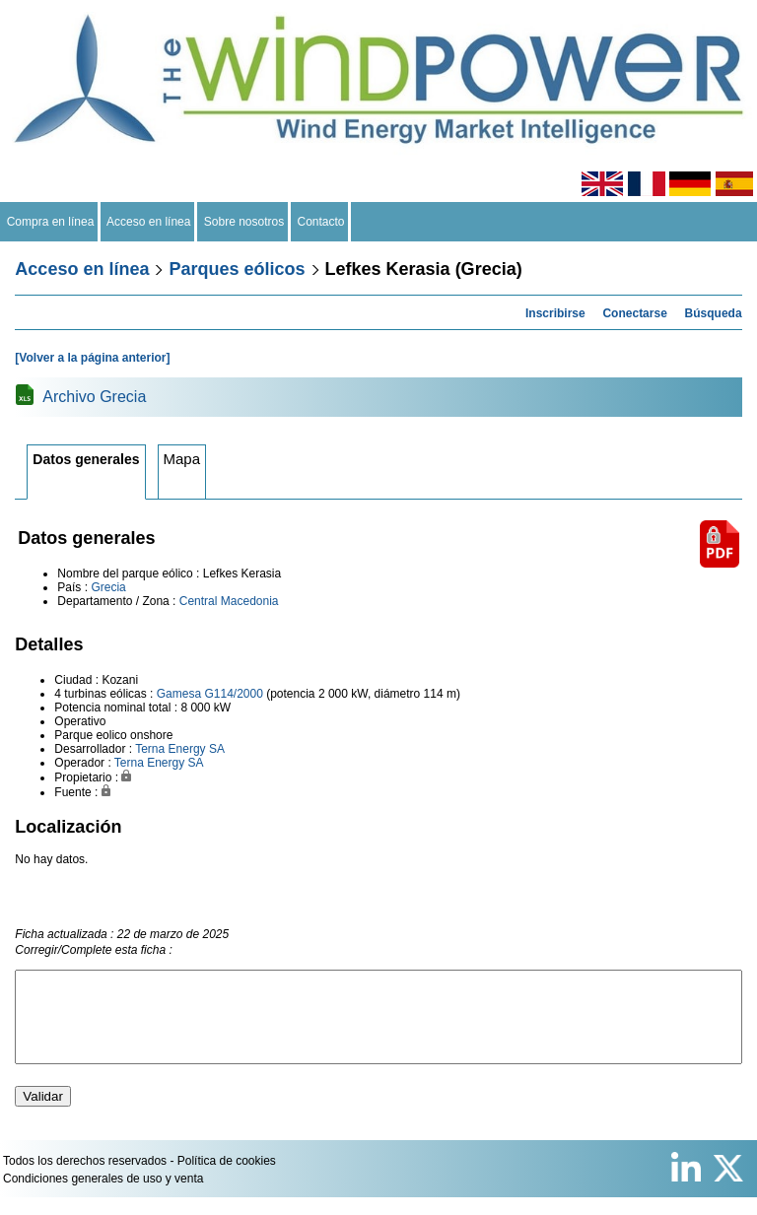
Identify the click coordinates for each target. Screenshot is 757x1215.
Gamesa (179, 694)
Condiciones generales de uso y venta (103, 1196)
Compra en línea (50, 222)
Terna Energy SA (180, 749)
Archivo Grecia (94, 396)
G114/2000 (233, 694)
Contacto (321, 222)
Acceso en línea (149, 222)
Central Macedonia (229, 601)
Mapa (182, 458)
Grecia (108, 587)
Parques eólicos (237, 269)
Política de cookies (226, 1178)
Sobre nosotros (244, 222)
